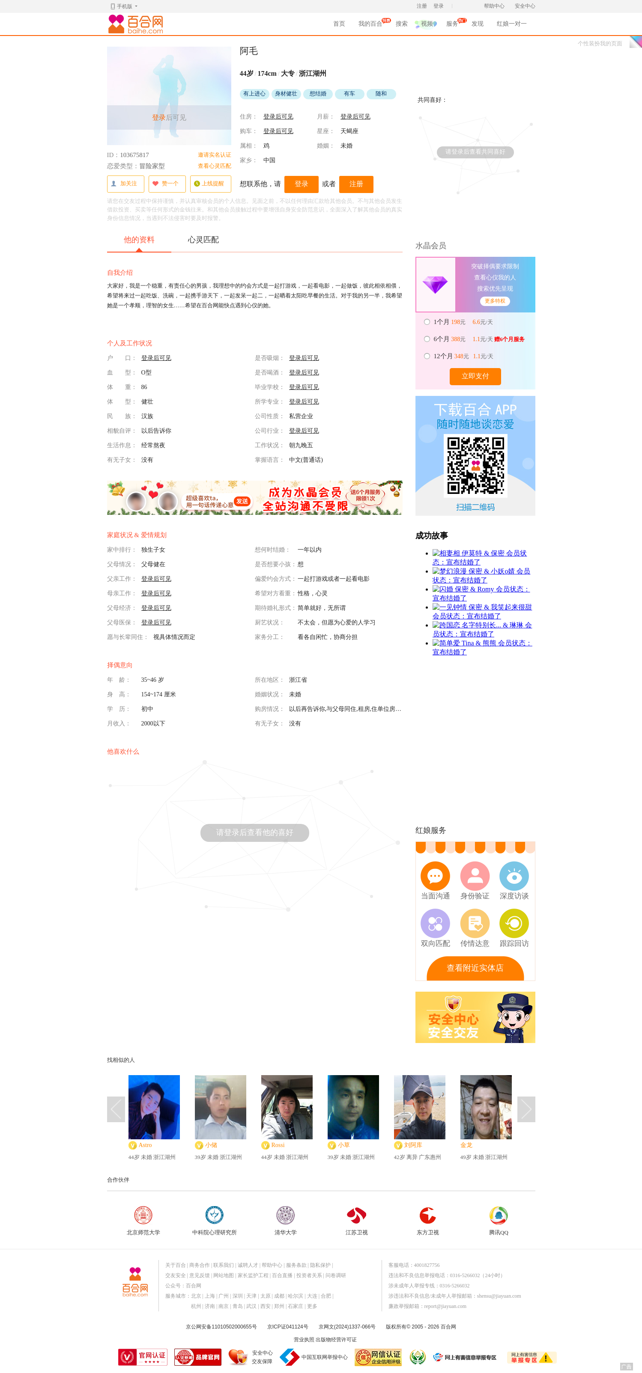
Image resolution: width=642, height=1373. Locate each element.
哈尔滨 (295, 1296)
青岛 (238, 1306)
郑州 (279, 1306)
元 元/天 (464, 321)
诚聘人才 (248, 1265)
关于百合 (175, 1265)
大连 (312, 1296)
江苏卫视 (357, 1221)
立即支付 (475, 376)
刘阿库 (413, 1145)
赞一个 (165, 183)
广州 (223, 1296)
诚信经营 (417, 1357)
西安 (265, 1306)
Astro (145, 1145)
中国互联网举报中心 (325, 1357)
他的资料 (139, 243)
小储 (211, 1145)
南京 (223, 1306)
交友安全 (175, 1275)
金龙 (466, 1145)
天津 (251, 1296)
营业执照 (304, 1340)
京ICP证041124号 (287, 1327)
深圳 (238, 1296)
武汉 (251, 1306)
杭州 (196, 1306)
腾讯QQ (499, 1221)
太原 (265, 1296)
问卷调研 (335, 1275)
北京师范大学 (143, 1221)
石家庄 (295, 1306)
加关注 (123, 183)
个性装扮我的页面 (600, 43)
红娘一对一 (512, 24)
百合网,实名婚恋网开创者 (137, 24)
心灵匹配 (203, 239)
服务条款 (296, 1265)
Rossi (278, 1145)
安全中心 (525, 6)
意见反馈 (199, 1275)
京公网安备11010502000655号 (221, 1327)
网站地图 (223, 1275)
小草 (344, 1145)
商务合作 (199, 1265)
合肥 (326, 1296)
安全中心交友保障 (262, 1357)
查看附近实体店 (475, 967)
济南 (210, 1306)
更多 (312, 1306)
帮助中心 (494, 6)
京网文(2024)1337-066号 (347, 1327)
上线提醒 (209, 183)
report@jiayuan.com (445, 1306)
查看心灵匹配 (214, 166)
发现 (478, 24)
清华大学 (286, 1221)
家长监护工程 (253, 1275)
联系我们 (223, 1265)
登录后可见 (278, 116)
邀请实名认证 (214, 155)
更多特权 (495, 301)
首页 (339, 24)
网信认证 (378, 1357)
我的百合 (370, 25)
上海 (210, 1296)
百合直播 (282, 1275)
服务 (452, 25)
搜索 (402, 24)
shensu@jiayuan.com (499, 1296)
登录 (438, 6)
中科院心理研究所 (214, 1221)
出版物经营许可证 (336, 1340)
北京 (196, 1296)
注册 (422, 6)
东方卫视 (428, 1221)
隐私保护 (320, 1265)
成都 (279, 1296)
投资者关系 (309, 1275)
